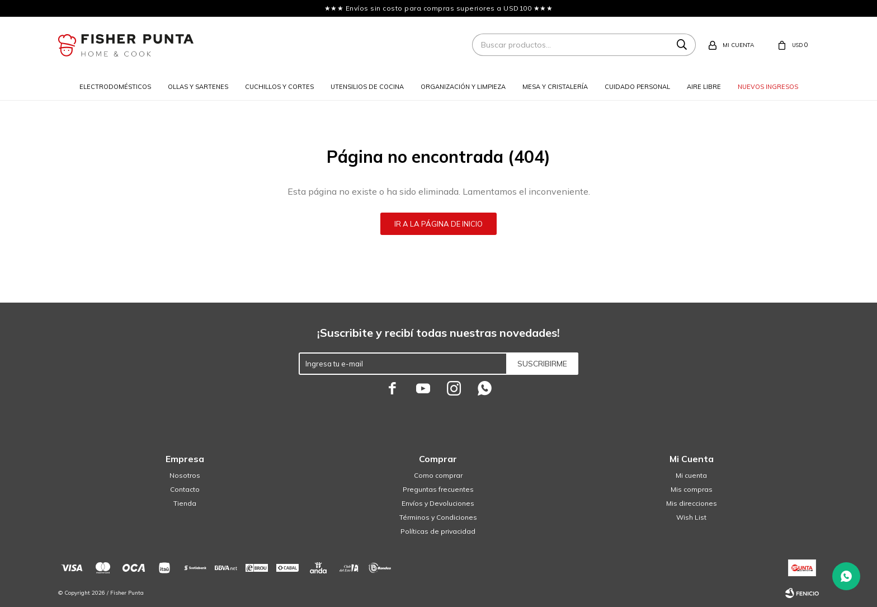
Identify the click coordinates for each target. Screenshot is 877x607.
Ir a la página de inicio (438, 223)
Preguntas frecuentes (438, 489)
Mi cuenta (691, 475)
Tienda (184, 503)
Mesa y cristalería (555, 87)
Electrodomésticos (115, 87)
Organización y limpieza (463, 87)
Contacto (185, 489)
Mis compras (692, 489)
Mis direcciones (691, 503)
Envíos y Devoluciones (438, 503)
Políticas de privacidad (437, 531)
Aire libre (704, 87)
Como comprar (438, 475)
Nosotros (184, 475)
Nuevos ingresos (768, 87)
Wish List (691, 517)
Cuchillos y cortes (279, 87)
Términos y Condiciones (438, 517)
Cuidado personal (637, 87)
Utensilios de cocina (367, 87)
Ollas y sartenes (198, 87)
